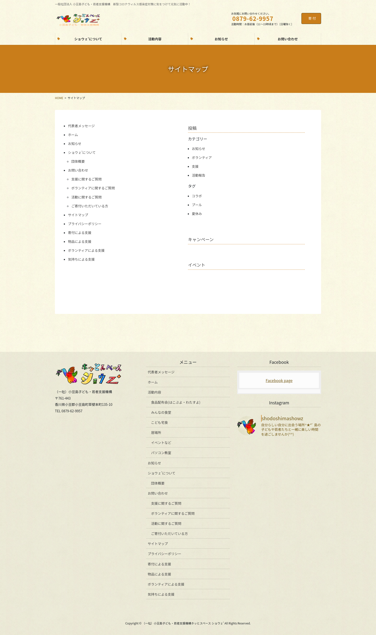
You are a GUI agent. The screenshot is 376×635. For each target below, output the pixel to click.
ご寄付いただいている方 (89, 206)
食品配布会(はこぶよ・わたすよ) (175, 402)
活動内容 (154, 392)
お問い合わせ (78, 170)
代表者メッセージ (81, 125)
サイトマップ (78, 214)
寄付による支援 (79, 232)
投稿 (192, 128)
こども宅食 (159, 422)
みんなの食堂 (161, 412)
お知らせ (74, 143)
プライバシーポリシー (84, 223)
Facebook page (279, 380)
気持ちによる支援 (81, 259)
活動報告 (198, 175)
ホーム (73, 134)
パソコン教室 (161, 452)
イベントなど (161, 442)
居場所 (156, 432)
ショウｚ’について (82, 152)
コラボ (197, 195)
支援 (195, 166)
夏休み (197, 213)
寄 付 (312, 18)
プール (197, 204)
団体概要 (78, 161)
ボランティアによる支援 (86, 250)
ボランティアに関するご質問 (93, 188)
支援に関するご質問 (86, 179)
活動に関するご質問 (86, 197)
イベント (196, 265)
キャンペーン (201, 239)
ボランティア (202, 157)
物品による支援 (79, 241)
